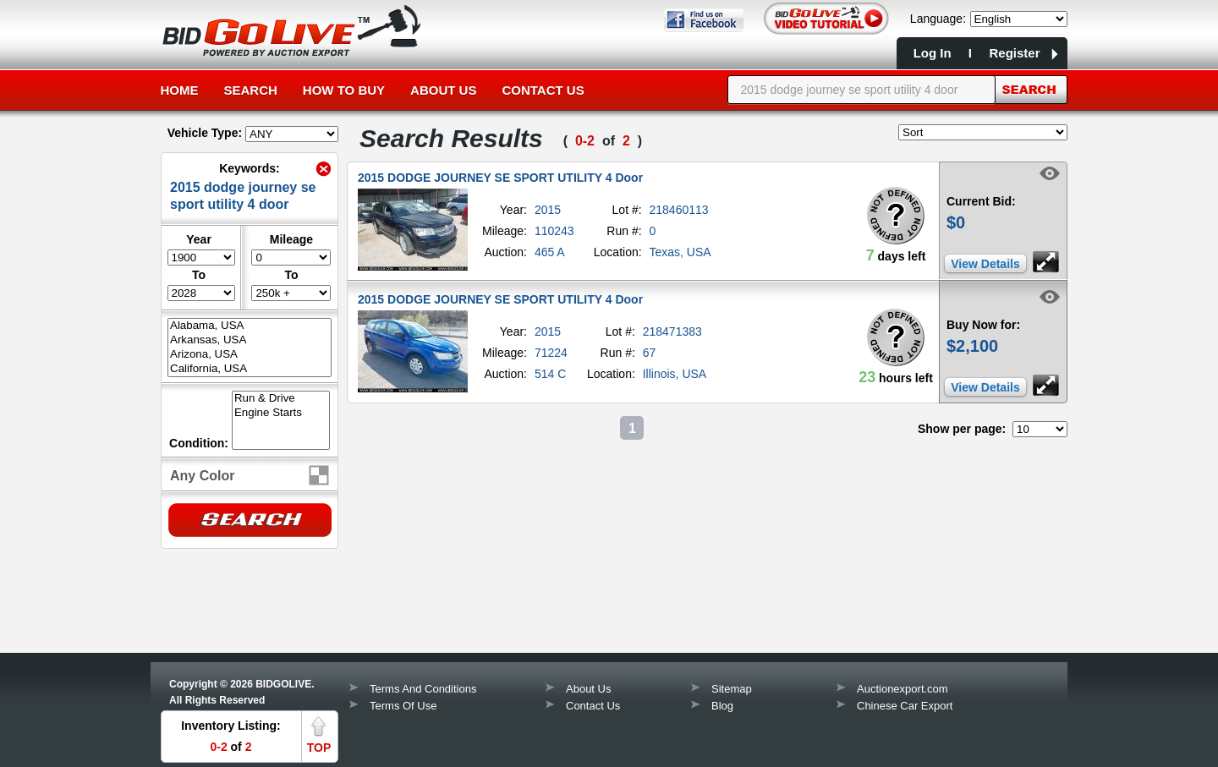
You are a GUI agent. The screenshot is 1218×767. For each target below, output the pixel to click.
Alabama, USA (249, 326)
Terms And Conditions (423, 688)
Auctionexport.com (902, 688)
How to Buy (344, 90)
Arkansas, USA (249, 340)
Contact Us (543, 90)
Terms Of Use (403, 705)
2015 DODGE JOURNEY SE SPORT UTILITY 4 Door (500, 177)
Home (180, 90)
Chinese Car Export (904, 705)
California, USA (249, 369)
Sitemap (731, 688)
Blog (722, 705)
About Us (443, 90)
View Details (985, 264)
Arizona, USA (249, 355)
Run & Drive (281, 399)
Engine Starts (281, 413)
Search (250, 90)
